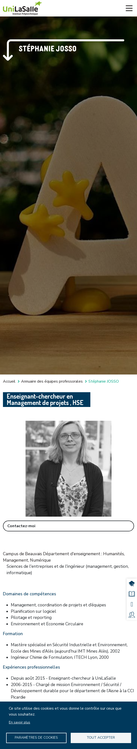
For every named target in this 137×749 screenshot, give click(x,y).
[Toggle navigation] (129, 8)
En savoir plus (19, 722)
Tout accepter (101, 737)
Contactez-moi (21, 526)
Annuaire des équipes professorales (52, 381)
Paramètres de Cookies (36, 737)
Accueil (9, 381)
